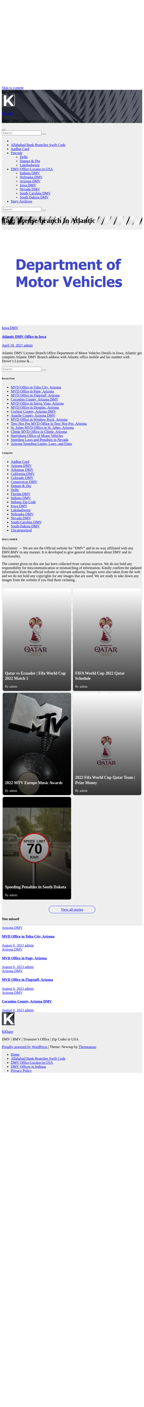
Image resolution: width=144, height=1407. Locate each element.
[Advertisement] (42, 44)
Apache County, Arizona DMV (33, 415)
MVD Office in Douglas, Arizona (35, 407)
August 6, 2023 (13, 945)
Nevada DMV (30, 189)
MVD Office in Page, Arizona (32, 391)
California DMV (23, 474)
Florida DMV (21, 494)
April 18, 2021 (13, 345)
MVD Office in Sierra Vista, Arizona (37, 403)
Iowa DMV (28, 185)
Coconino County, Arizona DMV (34, 399)
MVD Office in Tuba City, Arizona (36, 387)
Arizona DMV (30, 181)
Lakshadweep (29, 165)
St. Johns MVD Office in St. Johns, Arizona (42, 427)
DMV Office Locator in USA (32, 169)
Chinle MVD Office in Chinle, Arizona (39, 432)
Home (15, 1054)
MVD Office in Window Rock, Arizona (39, 419)
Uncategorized (21, 530)
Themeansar (87, 1047)
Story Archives (21, 201)
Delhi (24, 157)
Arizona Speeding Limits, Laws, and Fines (41, 444)
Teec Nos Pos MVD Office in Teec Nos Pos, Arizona (49, 423)
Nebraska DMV (31, 177)
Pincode (16, 153)
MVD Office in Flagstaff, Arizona (35, 395)
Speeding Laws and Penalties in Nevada (39, 440)
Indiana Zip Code (23, 502)
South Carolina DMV (35, 193)
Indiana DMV (30, 173)
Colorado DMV (22, 478)
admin (28, 345)
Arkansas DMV (22, 470)
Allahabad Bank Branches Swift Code (38, 145)
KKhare (7, 113)
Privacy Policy (21, 1071)
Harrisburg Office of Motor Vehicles (37, 436)
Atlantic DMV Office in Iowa (24, 337)
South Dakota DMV (34, 197)
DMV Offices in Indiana (28, 1066)
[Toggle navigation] (3, 129)
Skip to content (13, 88)
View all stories (72, 909)
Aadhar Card (20, 149)
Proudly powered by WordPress (25, 1047)
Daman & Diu (30, 161)
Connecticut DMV (24, 482)
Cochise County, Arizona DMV (33, 411)
